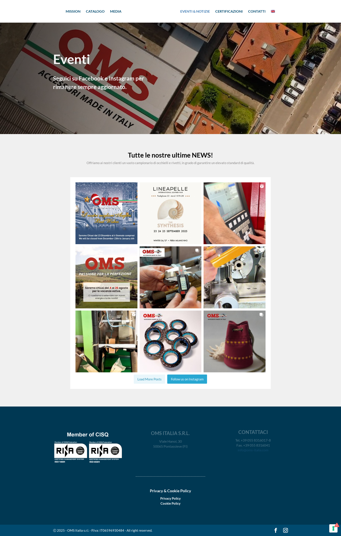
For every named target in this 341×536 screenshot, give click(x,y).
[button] (106, 213)
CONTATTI (257, 11)
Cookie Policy (170, 503)
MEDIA (115, 11)
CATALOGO (95, 11)
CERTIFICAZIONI (229, 11)
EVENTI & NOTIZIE (195, 11)
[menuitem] (273, 16)
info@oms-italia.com (253, 450)
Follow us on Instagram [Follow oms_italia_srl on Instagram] (187, 379)
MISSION (73, 11)
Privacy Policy (170, 498)
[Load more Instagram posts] (149, 379)
